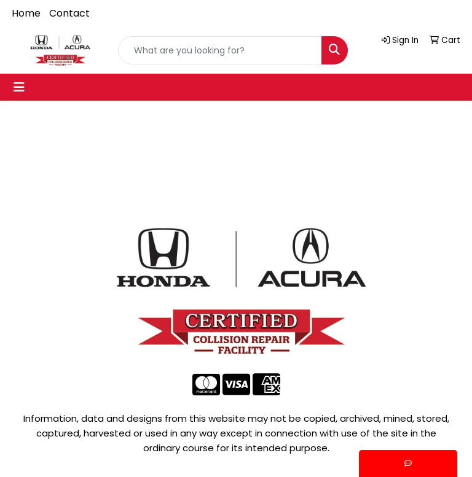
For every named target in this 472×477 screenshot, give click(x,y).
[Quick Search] (220, 50)
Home (26, 13)
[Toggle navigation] (19, 87)
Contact (69, 13)
